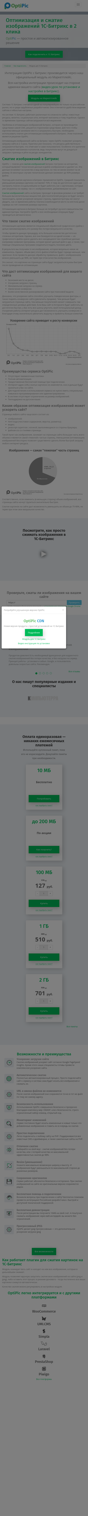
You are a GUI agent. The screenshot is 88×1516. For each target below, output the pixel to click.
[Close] (63, 609)
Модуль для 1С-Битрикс (34, 639)
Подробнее (34, 632)
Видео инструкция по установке (34, 643)
